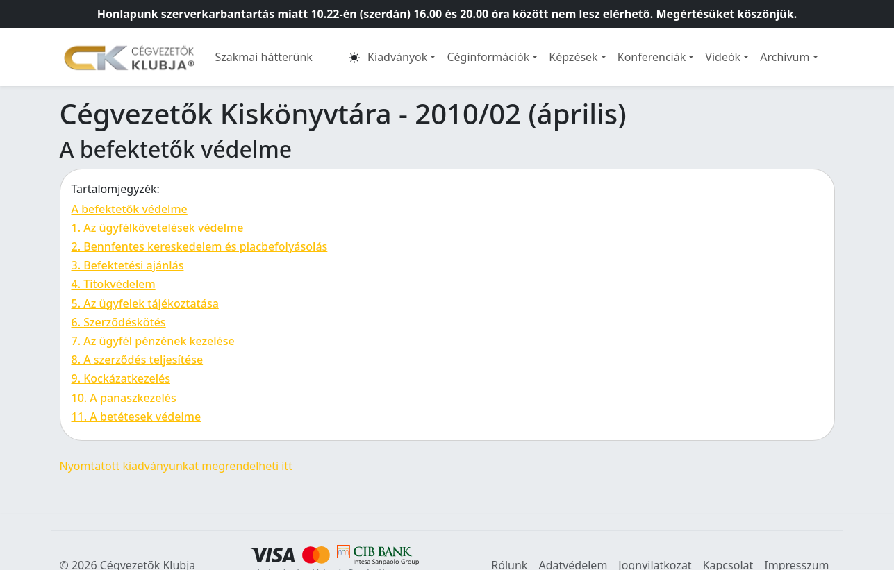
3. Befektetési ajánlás (128, 265)
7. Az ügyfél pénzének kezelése (153, 341)
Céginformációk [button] (488, 57)
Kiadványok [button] (397, 57)
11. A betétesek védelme (136, 416)
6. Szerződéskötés (119, 322)
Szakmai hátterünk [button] (264, 57)
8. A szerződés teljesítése (138, 359)
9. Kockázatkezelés (121, 378)
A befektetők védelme (130, 209)
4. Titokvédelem (114, 284)
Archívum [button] (784, 57)
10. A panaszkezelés (124, 397)
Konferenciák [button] (652, 57)
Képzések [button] (573, 57)
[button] (354, 57)
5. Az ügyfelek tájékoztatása (145, 303)
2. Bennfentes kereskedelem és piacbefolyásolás (200, 246)
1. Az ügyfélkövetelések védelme (158, 227)
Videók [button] (722, 57)
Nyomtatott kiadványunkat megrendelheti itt (176, 465)
